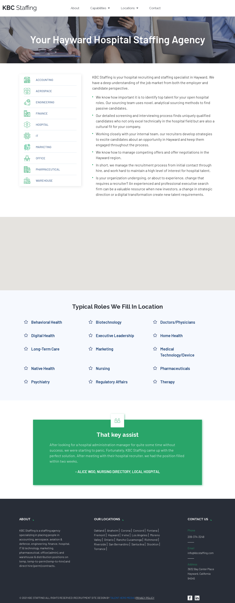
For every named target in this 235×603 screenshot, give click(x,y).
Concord (138, 530)
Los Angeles (139, 535)
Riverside (100, 544)
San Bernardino (119, 544)
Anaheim (112, 530)
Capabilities (100, 8)
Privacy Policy (145, 597)
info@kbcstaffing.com (201, 553)
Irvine (125, 535)
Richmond (151, 539)
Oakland (99, 530)
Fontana (152, 530)
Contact (155, 8)
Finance (42, 113)
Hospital (42, 124)
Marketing (43, 147)
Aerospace (44, 91)
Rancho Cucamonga (129, 539)
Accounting (44, 79)
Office (40, 158)
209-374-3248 (196, 536)
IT (37, 135)
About (75, 8)
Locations (129, 8)
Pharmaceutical (48, 169)
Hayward (113, 535)
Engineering (45, 102)
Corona (125, 530)
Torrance (100, 549)
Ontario (109, 539)
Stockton (153, 544)
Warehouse (44, 180)
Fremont (99, 535)
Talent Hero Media (122, 597)
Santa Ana (137, 544)
